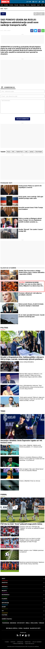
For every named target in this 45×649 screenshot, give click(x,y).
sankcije (31, 151)
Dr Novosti (21, 623)
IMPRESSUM (20, 641)
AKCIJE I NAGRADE (36, 641)
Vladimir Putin (19, 151)
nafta (26, 151)
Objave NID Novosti (29, 643)
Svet (2, 8)
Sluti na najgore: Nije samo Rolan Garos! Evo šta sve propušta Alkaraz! (31, 469)
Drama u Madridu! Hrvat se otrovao (29, 481)
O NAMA (7, 641)
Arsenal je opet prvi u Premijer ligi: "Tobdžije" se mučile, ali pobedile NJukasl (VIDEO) (31, 528)
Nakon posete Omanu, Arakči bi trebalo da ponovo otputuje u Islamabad (31, 305)
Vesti (2, 5)
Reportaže (33, 5)
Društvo (6, 5)
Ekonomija (22, 5)
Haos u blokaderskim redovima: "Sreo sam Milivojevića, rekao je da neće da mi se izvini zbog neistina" (31, 387)
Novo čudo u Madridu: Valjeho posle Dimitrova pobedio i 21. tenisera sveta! (30, 446)
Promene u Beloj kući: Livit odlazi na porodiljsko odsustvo (30, 294)
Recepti (16, 5)
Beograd (13, 623)
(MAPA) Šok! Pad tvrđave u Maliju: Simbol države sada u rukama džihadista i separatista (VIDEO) (31, 272)
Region (6, 8)
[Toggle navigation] (42, 2)
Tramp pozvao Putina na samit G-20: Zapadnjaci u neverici (30, 186)
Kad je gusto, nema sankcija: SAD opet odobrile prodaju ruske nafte (31, 197)
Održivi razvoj (23, 619)
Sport (38, 5)
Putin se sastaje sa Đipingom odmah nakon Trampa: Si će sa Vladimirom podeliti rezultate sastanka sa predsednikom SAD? (30, 220)
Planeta (27, 5)
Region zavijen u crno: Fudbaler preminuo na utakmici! (31, 551)
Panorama (5, 623)
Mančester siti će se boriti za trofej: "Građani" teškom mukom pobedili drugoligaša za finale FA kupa (30, 540)
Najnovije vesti (35, 628)
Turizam (41, 623)
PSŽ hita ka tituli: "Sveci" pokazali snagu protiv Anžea (21, 524)
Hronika (11, 5)
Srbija (28, 623)
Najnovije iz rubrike (8, 268)
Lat (27, 1)
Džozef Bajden (38, 151)
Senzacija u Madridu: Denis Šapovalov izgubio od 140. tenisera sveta (21, 442)
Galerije (26, 628)
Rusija (8, 151)
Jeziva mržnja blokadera (26, 362)
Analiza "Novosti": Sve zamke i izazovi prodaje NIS (31, 230)
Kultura (23, 615)
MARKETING (28, 641)
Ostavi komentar (22, 119)
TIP (42, 5)
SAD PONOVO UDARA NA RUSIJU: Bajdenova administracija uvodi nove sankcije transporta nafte (19, 22)
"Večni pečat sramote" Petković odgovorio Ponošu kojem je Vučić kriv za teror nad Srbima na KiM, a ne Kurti (31, 399)
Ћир (30, 1)
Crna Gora (34, 623)
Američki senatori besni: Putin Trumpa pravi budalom (31, 208)
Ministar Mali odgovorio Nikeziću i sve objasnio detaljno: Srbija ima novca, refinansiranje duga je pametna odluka (30, 375)
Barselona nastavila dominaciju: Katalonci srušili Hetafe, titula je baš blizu (31, 563)
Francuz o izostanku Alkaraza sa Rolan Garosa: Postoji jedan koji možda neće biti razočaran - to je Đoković (31, 458)
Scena (20, 628)
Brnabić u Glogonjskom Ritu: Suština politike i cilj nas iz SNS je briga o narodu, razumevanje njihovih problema (22, 358)
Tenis (3, 411)
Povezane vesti (6, 183)
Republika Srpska (12, 628)
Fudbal (4, 494)
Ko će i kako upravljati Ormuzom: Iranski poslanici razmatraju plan (31, 315)
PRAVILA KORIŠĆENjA (18, 643)
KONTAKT (13, 641)
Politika (4, 328)
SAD (13, 151)
